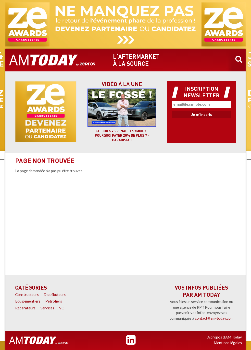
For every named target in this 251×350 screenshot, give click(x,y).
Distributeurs (55, 294)
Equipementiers (27, 301)
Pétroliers (53, 301)
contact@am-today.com (214, 318)
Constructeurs (27, 294)
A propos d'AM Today (224, 337)
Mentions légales (228, 342)
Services (47, 308)
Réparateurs (25, 308)
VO (61, 308)
